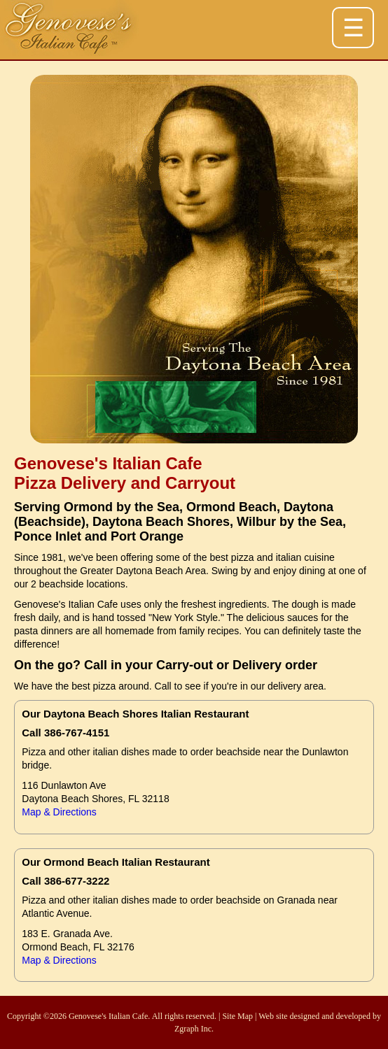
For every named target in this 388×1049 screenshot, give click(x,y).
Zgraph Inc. (194, 1029)
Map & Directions (59, 812)
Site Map (237, 1016)
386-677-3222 (76, 881)
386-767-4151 (76, 732)
